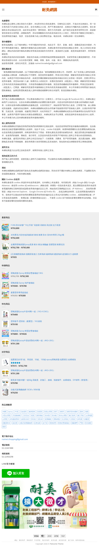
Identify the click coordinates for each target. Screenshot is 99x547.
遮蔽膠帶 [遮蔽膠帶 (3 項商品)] (74, 423)
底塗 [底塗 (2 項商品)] (32, 415)
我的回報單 (46, 540)
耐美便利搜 (62, 540)
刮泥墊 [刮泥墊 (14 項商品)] (39, 411)
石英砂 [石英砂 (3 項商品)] (73, 419)
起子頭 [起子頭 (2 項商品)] (45, 423)
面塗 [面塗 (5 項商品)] (4, 427)
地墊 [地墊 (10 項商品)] (86, 411)
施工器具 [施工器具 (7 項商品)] (72, 415)
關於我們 (22, 540)
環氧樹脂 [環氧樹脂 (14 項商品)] (57, 419)
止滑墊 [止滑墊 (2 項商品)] (5, 419)
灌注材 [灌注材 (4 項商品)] (40, 419)
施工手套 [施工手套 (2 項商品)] (80, 415)
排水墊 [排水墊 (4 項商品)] (47, 415)
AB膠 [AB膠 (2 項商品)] (4, 411)
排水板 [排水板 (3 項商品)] (54, 415)
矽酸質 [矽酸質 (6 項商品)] (86, 419)
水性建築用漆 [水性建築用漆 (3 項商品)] (14, 419)
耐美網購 (49, 10)
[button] (3, 10)
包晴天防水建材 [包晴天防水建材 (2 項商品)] (72, 411)
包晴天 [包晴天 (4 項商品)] (62, 411)
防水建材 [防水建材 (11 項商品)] (88, 423)
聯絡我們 (30, 540)
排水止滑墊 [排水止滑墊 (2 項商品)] (63, 415)
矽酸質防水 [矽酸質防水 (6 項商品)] (6, 423)
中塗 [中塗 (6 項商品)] (16, 411)
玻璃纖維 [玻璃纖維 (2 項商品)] (48, 419)
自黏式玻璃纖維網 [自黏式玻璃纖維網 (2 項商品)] (26, 423)
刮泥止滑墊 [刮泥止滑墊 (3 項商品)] (48, 411)
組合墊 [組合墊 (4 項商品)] (15, 423)
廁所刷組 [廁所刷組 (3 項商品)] (40, 415)
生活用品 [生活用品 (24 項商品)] (65, 419)
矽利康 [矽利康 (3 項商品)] (79, 419)
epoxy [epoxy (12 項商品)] (10, 411)
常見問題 (37, 540)
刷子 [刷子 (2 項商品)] (55, 411)
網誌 (15, 540)
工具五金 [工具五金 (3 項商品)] (26, 415)
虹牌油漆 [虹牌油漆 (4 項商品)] (37, 423)
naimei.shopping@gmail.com (15, 439)
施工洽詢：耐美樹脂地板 (76, 540)
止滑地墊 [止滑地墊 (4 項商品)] (89, 415)
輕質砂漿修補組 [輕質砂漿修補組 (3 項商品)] (63, 423)
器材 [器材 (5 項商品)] (81, 411)
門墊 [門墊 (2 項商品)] (81, 423)
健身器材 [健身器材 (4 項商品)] (32, 411)
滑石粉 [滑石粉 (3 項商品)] (33, 419)
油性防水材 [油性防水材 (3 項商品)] (25, 419)
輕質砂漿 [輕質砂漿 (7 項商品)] (53, 423)
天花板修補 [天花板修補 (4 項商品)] (16, 415)
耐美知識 (54, 540)
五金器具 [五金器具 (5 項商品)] (23, 411)
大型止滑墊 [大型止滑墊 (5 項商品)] (6, 415)
